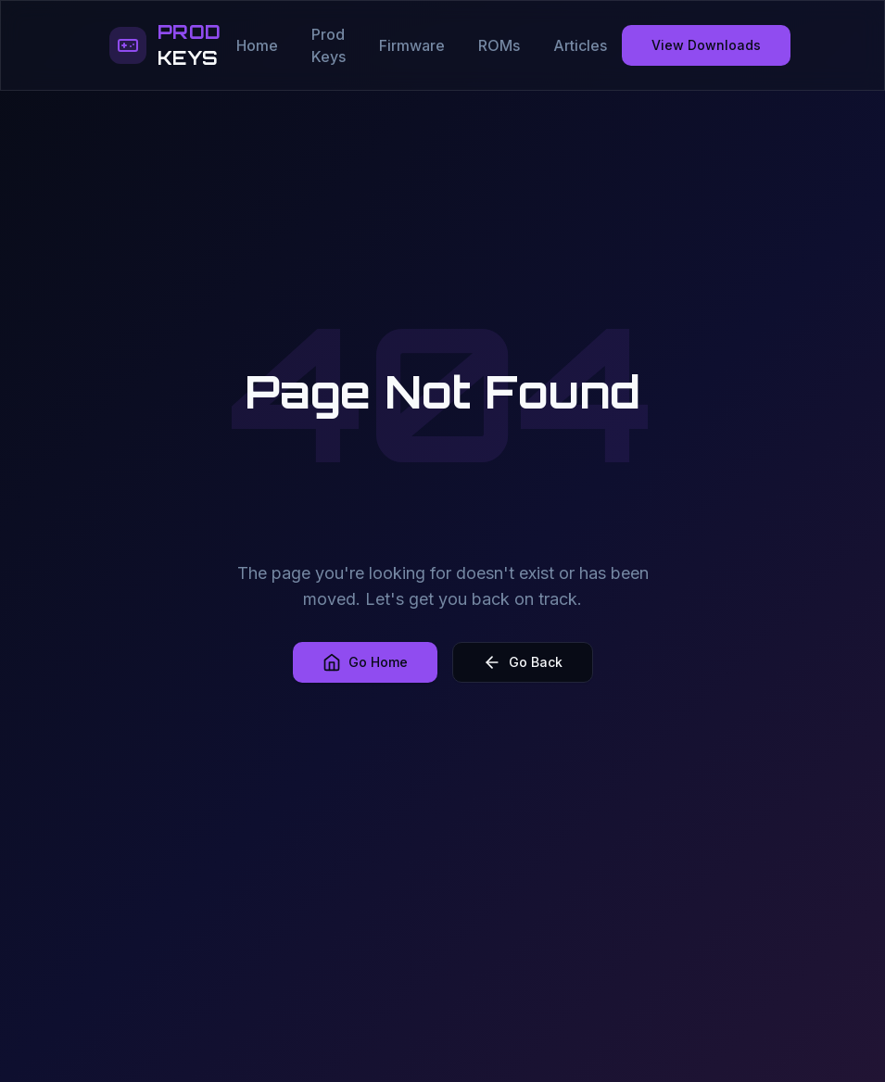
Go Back (523, 662)
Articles (580, 45)
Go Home (365, 662)
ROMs (499, 45)
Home (257, 45)
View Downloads (706, 45)
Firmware (412, 45)
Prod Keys (328, 45)
